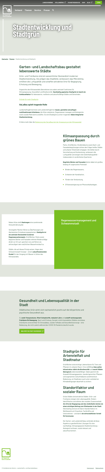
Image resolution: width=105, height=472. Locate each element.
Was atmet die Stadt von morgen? (31, 331)
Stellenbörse (59, 2)
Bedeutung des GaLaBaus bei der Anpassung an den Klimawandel (58, 122)
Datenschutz (99, 468)
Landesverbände (48, 2)
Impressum (90, 468)
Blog (88, 2)
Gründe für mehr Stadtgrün (28, 99)
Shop (83, 2)
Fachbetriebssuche (74, 2)
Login (98, 2)
